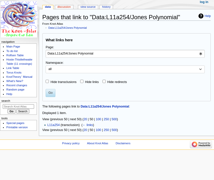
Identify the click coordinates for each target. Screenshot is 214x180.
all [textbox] (50, 69)
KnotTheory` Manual (19, 76)
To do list (12, 51)
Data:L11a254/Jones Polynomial (67, 27)
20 (85, 119)
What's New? (14, 81)
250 (106, 119)
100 (98, 119)
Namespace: (54, 62)
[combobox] (125, 54)
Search (6, 100)
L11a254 (53, 125)
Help (208, 16)
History (106, 6)
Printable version (17, 127)
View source (87, 6)
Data (48, 6)
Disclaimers (123, 143)
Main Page (13, 46)
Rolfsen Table (15, 55)
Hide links (92, 82)
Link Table (12, 68)
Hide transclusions (64, 82)
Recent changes (16, 85)
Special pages (15, 123)
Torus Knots (13, 72)
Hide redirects (117, 82)
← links (87, 125)
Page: (50, 47)
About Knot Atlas (97, 143)
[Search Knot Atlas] (18, 106)
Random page (15, 89)
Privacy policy (71, 143)
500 (114, 119)
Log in (204, 2)
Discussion (64, 6)
